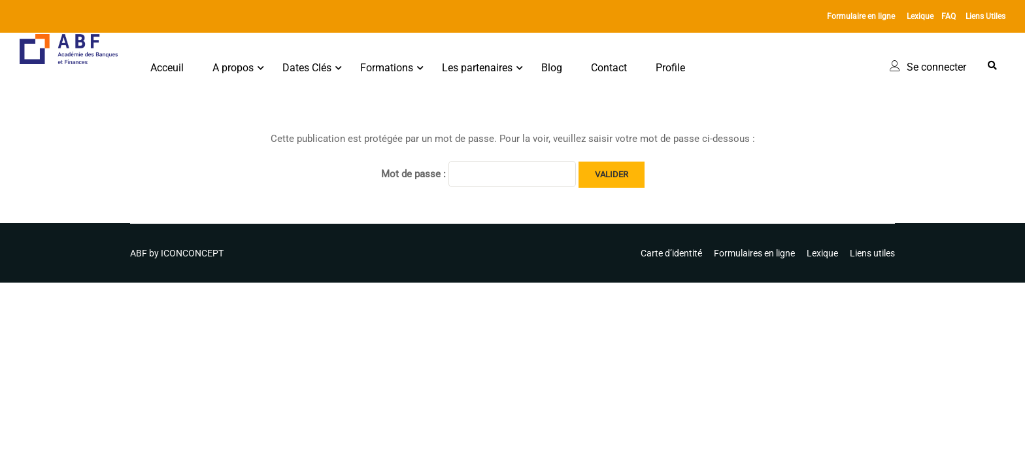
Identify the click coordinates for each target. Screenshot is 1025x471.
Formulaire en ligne (861, 16)
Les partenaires (477, 67)
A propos (233, 67)
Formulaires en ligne (754, 253)
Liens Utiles (985, 16)
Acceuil (167, 67)
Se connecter (936, 67)
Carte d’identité (671, 253)
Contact (609, 67)
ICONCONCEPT (192, 253)
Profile (670, 67)
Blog (551, 67)
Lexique (920, 16)
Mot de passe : (478, 174)
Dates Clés (306, 67)
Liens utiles (872, 253)
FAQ (948, 16)
